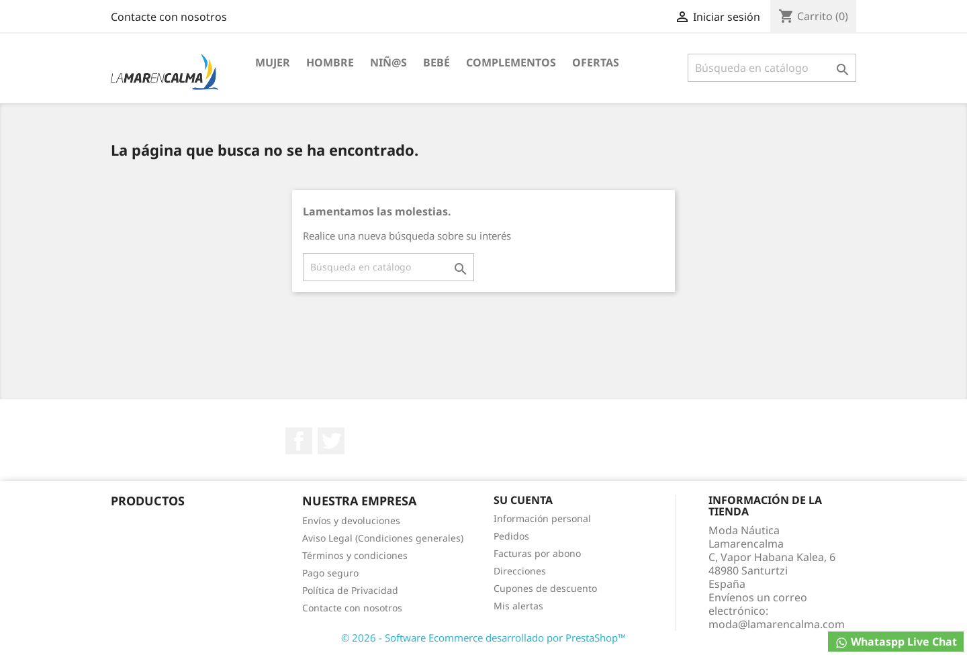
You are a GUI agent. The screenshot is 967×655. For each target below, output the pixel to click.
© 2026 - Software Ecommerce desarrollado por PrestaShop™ (483, 637)
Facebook (298, 440)
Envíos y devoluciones (351, 520)
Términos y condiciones (355, 555)
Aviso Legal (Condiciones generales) (382, 538)
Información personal (542, 518)
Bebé (436, 62)
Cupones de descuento (545, 588)
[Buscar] (772, 68)
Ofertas (595, 62)
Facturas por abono (537, 553)
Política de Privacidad (350, 590)
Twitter (331, 440)
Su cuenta (523, 500)
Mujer (272, 62)
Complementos (511, 62)
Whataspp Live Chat (896, 642)
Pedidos (511, 536)
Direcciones (520, 570)
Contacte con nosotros (169, 16)
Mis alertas (518, 605)
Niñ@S (388, 62)
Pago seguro (330, 572)
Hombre (330, 62)
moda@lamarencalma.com (776, 624)
